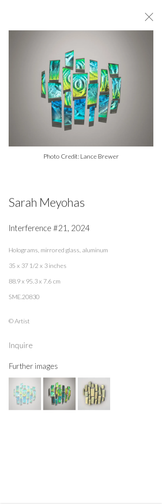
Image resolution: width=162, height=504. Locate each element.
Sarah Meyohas (47, 205)
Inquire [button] (21, 347)
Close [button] (147, 19)
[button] (25, 396)
